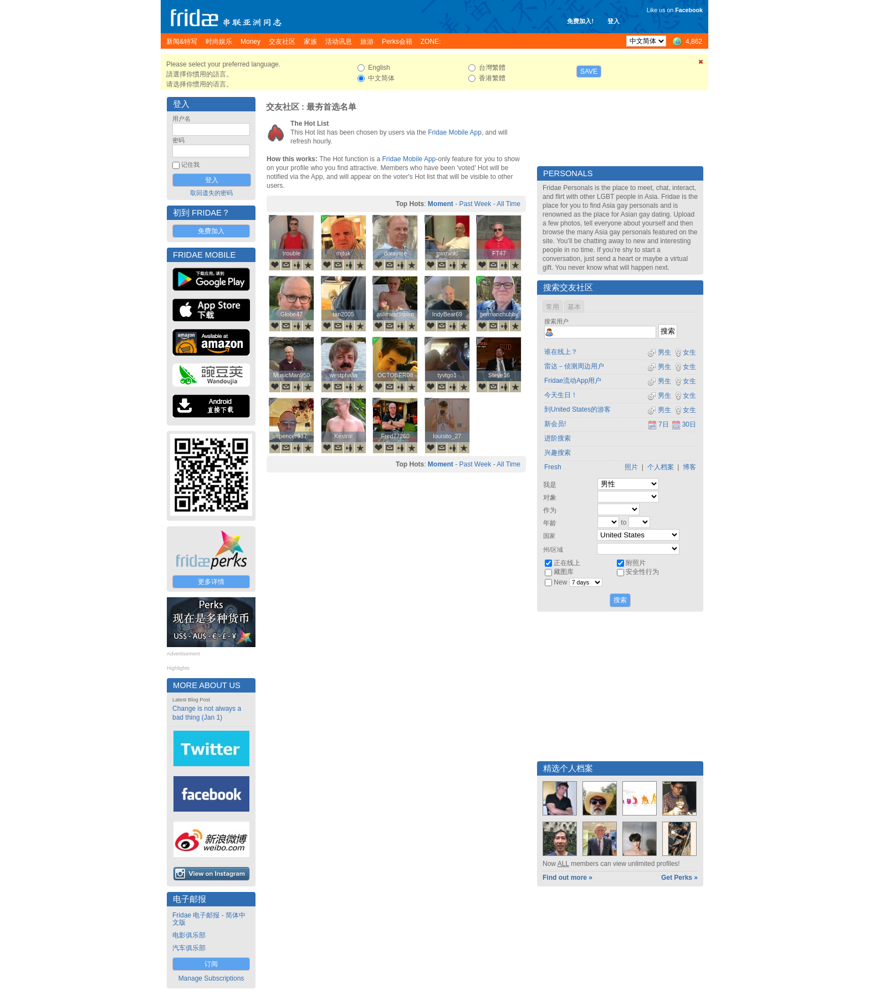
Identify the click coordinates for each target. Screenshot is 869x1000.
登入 (613, 21)
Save (588, 71)
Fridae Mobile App (455, 132)
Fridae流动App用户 (572, 380)
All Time (508, 204)
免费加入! (580, 21)
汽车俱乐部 (189, 948)
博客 (689, 467)
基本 (574, 307)
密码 (178, 140)
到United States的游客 (577, 409)
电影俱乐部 (189, 935)
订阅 (211, 964)
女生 (685, 352)
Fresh (552, 467)
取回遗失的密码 (211, 192)
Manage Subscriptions (211, 978)
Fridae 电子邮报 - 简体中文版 (209, 918)
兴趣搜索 (557, 453)
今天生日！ (560, 395)
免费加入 (211, 231)
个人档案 (660, 467)
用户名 (181, 118)
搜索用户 (556, 321)
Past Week (475, 204)
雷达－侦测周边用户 (574, 366)
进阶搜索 (557, 438)
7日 (658, 424)
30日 (684, 424)
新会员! (555, 424)
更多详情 (211, 582)
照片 (631, 467)
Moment (440, 204)
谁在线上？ (560, 352)
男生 (659, 352)
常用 (552, 307)
